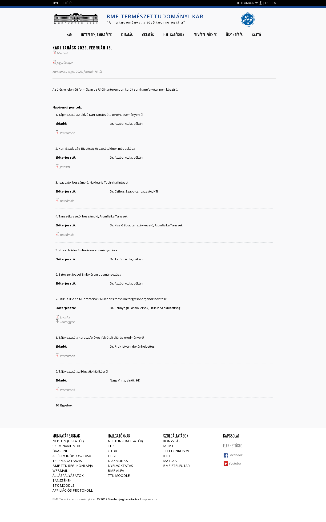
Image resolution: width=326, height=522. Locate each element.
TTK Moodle (63, 485)
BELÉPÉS (67, 3)
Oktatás (148, 34)
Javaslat (65, 167)
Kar (69, 34)
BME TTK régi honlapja (72, 465)
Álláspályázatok (68, 475)
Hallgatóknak (173, 34)
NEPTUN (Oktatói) (68, 441)
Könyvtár (172, 441)
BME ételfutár (176, 465)
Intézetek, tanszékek (96, 34)
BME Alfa (116, 470)
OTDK (112, 451)
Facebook (236, 455)
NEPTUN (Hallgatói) (125, 441)
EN (274, 3)
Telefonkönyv (176, 451)
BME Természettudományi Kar (155, 16)
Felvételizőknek (205, 34)
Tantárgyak (67, 322)
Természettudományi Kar (77, 499)
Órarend (60, 451)
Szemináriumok (66, 446)
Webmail (60, 470)
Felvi (112, 456)
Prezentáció (67, 133)
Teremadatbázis (67, 460)
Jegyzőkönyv (65, 62)
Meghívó (62, 53)
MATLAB (170, 460)
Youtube (235, 463)
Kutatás (127, 34)
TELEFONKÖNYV (247, 3)
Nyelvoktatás (120, 465)
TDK (111, 446)
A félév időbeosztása (71, 456)
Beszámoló (67, 201)
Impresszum (150, 499)
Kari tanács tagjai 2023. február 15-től (77, 71)
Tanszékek (61, 480)
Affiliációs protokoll (72, 490)
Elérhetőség (232, 446)
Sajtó (256, 34)
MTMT (168, 446)
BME (56, 3)
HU (267, 3)
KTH (166, 456)
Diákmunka (118, 460)
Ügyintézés (234, 34)
